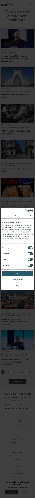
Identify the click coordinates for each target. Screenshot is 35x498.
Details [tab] (17, 216)
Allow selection (17, 279)
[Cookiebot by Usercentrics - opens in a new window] (25, 210)
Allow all (17, 273)
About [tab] (29, 216)
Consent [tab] (6, 216)
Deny (17, 286)
